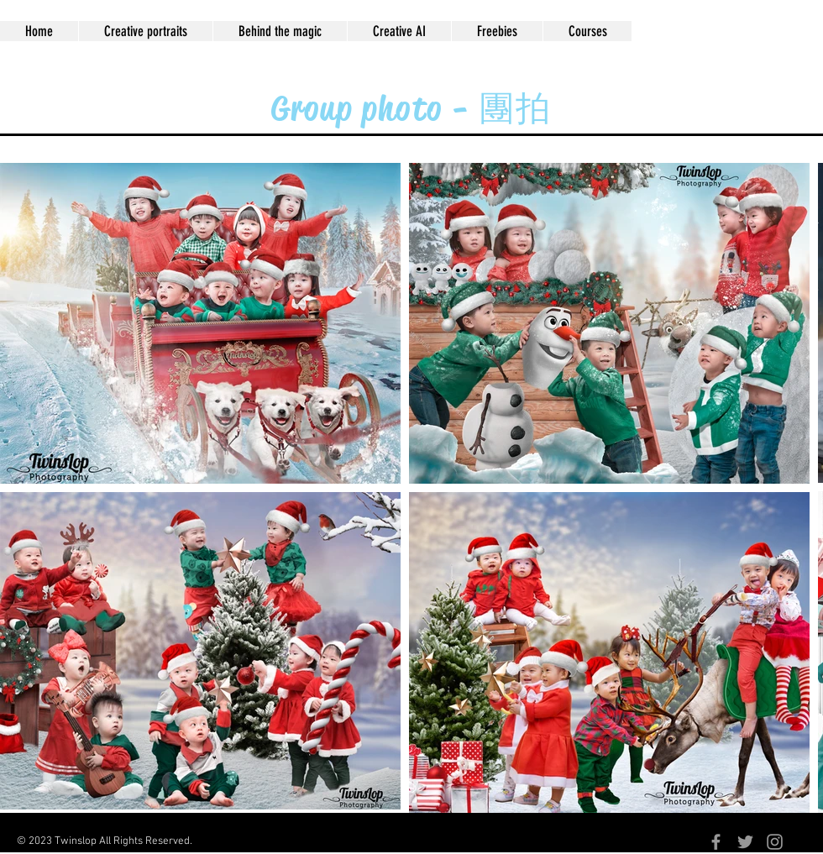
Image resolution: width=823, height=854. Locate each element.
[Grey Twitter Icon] (745, 841)
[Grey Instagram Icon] (774, 841)
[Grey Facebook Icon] (715, 841)
